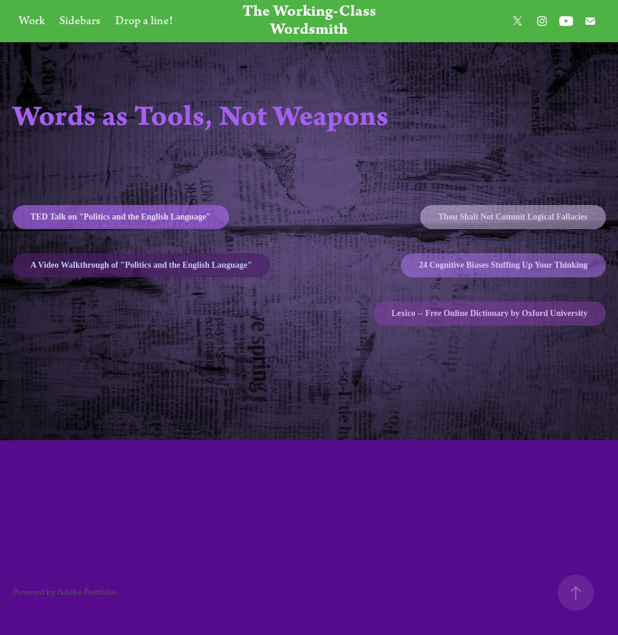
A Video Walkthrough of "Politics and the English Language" (141, 265)
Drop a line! (144, 20)
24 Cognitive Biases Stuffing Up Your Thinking (503, 265)
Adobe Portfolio (86, 592)
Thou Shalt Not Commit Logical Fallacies (513, 216)
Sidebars (79, 20)
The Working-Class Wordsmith (310, 20)
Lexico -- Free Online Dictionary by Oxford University (489, 313)
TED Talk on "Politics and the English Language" (121, 216)
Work (32, 20)
